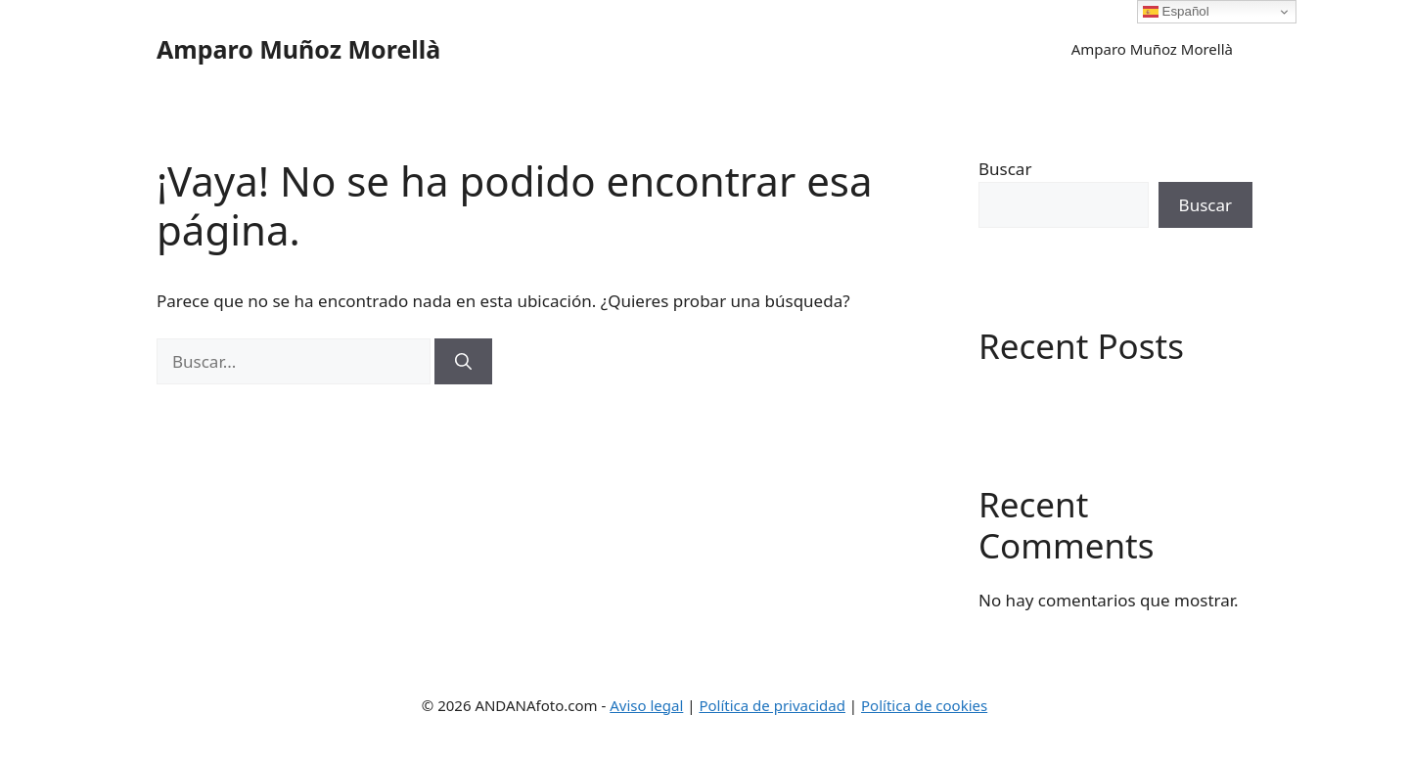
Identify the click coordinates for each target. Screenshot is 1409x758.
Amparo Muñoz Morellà (298, 49)
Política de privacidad (772, 705)
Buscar (1004, 168)
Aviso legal (646, 705)
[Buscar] (463, 361)
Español (1176, 12)
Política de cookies (924, 705)
